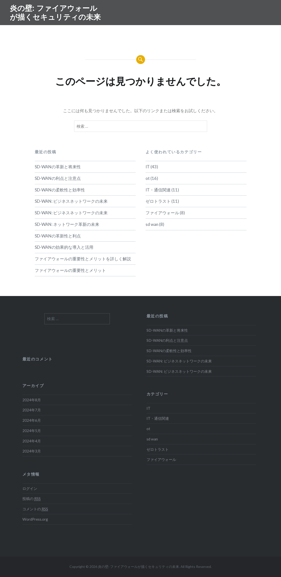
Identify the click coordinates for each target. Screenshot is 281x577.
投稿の (31, 498)
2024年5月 (31, 430)
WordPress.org (35, 519)
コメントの (35, 509)
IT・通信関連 (158, 189)
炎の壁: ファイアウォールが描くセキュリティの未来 (55, 12)
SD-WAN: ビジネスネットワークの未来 (71, 201)
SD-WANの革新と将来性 (58, 166)
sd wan (152, 224)
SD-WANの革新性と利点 (58, 235)
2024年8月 (31, 400)
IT (148, 166)
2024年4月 (31, 441)
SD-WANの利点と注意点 (58, 178)
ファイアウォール (162, 212)
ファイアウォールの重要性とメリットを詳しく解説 (83, 258)
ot (148, 178)
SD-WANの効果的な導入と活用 (64, 247)
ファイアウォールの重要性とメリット (70, 270)
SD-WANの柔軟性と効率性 (60, 189)
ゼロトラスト (158, 201)
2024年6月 (31, 420)
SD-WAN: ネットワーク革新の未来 (67, 224)
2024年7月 (31, 410)
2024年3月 (31, 451)
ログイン (29, 488)
